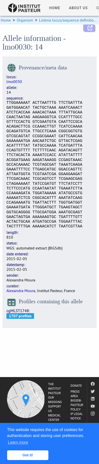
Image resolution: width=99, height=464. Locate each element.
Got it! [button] (27, 455)
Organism (25, 20)
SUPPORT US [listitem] (54, 409)
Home (6, 20)
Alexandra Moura (20, 290)
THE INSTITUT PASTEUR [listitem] (54, 388)
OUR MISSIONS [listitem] (55, 400)
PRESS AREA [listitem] (75, 394)
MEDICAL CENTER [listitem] (54, 418)
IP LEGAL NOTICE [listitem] (77, 416)
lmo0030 (14, 81)
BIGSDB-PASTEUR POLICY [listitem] (77, 405)
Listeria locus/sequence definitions (68, 20)
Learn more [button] (18, 442)
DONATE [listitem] (76, 385)
